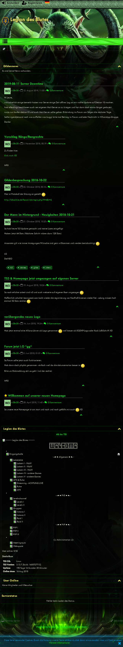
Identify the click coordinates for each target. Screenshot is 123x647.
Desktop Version (10, 620)
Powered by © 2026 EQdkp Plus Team (61, 627)
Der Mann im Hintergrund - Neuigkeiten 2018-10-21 (39, 214)
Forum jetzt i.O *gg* (18, 346)
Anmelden (10, 2)
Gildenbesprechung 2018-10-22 (25, 180)
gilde (36, 267)
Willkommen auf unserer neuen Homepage (37, 395)
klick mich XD (10, 155)
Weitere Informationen (59, 642)
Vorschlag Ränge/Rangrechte (23, 136)
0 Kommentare (56, 143)
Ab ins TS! (61, 434)
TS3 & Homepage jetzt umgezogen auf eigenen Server (41, 278)
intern (48, 267)
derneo (23, 267)
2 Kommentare (54, 90)
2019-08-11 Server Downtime (23, 83)
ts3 (11, 267)
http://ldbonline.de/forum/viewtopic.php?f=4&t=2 (28, 199)
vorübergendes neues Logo (22, 316)
